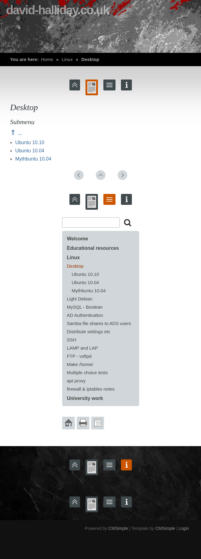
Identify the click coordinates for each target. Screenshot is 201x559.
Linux (67, 59)
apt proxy (76, 380)
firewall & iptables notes (91, 388)
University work (85, 398)
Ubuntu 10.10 (29, 142)
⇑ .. (16, 132)
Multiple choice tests (87, 372)
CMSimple (118, 528)
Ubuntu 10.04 (29, 150)
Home (47, 59)
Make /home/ (80, 364)
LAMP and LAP (82, 348)
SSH (71, 339)
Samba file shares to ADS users (99, 323)
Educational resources (93, 248)
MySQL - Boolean (85, 307)
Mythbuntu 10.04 (33, 158)
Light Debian (79, 298)
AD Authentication (85, 315)
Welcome (77, 238)
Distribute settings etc (88, 331)
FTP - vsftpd (79, 356)
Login (184, 528)
